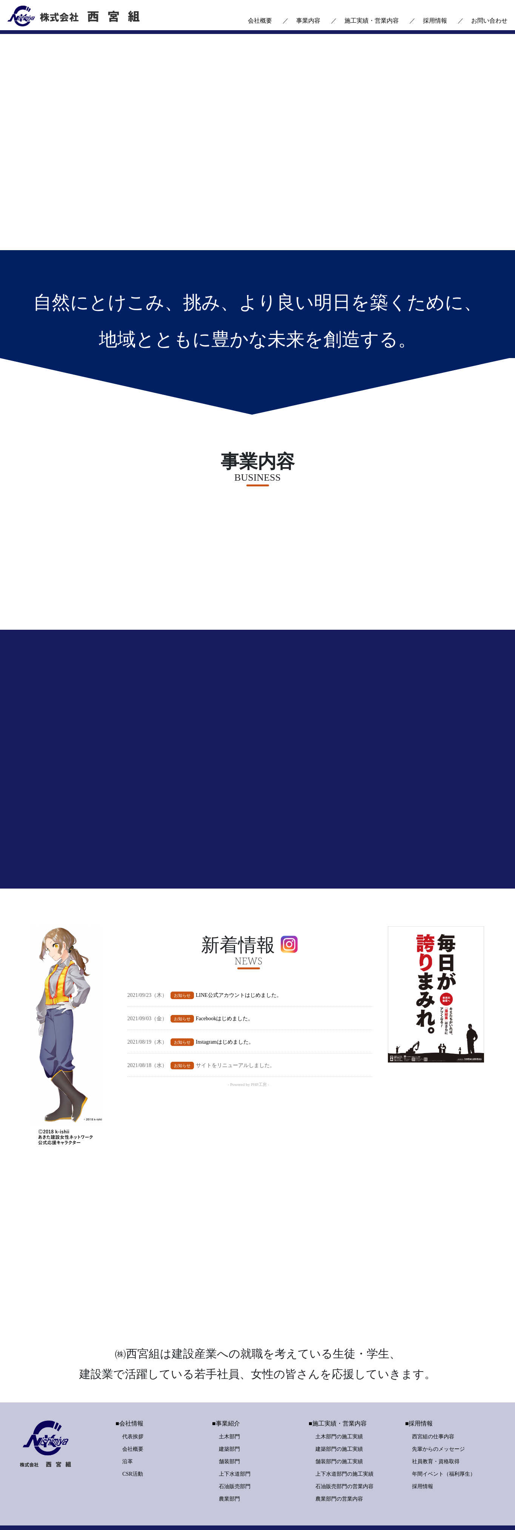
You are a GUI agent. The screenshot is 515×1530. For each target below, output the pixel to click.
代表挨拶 (132, 1403)
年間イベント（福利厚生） (443, 1441)
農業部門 (229, 1465)
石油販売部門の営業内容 (344, 1453)
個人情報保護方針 (326, 1511)
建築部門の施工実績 (339, 1416)
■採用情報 (419, 1390)
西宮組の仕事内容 (433, 1403)
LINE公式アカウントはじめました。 (239, 1007)
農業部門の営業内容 (339, 1465)
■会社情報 (129, 1390)
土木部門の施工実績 (339, 1403)
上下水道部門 (235, 1441)
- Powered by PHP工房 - (248, 1096)
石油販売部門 (235, 1453)
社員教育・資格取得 (436, 1428)
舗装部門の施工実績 (339, 1428)
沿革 (127, 1428)
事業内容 (308, 20)
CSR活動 (132, 1441)
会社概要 (260, 20)
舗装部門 (229, 1428)
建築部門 (229, 1416)
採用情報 (435, 20)
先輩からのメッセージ (438, 1416)
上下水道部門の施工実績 (344, 1441)
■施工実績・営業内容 (338, 1390)
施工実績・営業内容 (371, 20)
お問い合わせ (489, 20)
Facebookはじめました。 (224, 1030)
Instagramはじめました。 (225, 1053)
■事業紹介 (226, 1390)
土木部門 (229, 1403)
